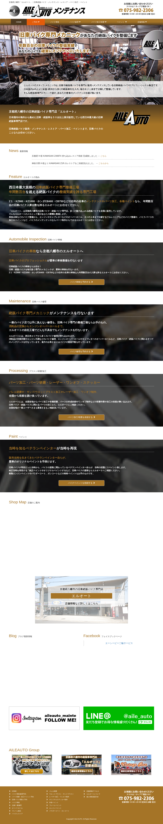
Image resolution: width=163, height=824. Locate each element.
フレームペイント (55, 805)
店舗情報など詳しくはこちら (81, 603)
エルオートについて (93, 794)
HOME (18, 22)
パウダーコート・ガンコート (59, 811)
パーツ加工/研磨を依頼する (81, 417)
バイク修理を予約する (81, 351)
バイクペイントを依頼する (81, 483)
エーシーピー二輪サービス (119, 643)
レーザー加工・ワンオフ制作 (59, 797)
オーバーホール (17, 808)
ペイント (122, 22)
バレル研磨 (53, 791)
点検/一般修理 (17, 805)
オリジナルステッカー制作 (58, 799)
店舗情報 (142, 22)
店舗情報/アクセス (92, 791)
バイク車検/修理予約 (19, 794)
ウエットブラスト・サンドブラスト (61, 794)
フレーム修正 (16, 811)
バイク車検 (54, 22)
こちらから (103, 163)
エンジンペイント (55, 808)
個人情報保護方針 (92, 797)
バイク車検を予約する (81, 282)
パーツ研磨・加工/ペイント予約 (23, 797)
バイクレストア (17, 814)
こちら (103, 156)
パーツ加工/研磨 (99, 22)
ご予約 (36, 22)
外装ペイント (53, 802)
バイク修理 (75, 22)
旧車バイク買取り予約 (19, 799)
